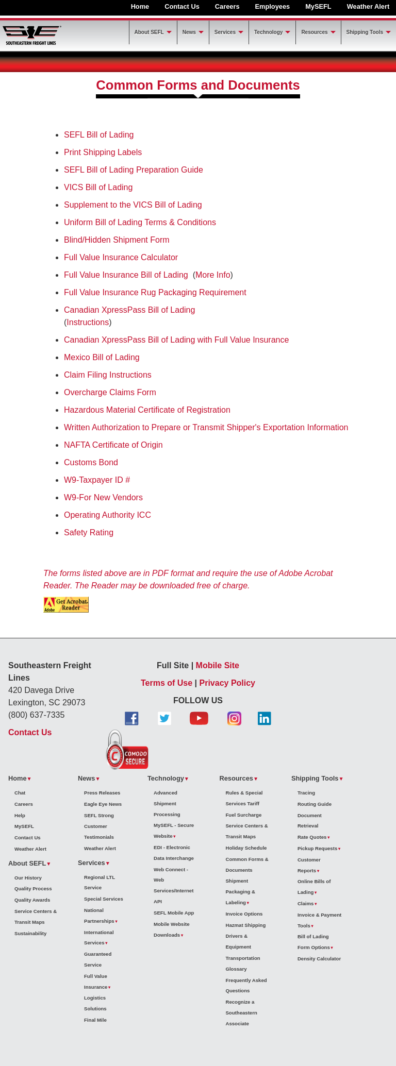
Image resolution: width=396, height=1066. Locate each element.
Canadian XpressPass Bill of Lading (129, 310)
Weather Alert (368, 6)
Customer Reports (309, 865)
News (189, 32)
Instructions (88, 322)
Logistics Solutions (95, 1003)
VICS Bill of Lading (98, 187)
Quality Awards (32, 900)
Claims (306, 903)
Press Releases (102, 793)
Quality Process (33, 888)
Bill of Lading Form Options (314, 942)
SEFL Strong (99, 815)
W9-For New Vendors (103, 497)
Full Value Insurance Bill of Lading (126, 274)
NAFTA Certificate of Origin (113, 445)
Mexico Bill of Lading (102, 357)
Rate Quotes (312, 837)
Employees (272, 6)
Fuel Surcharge (243, 815)
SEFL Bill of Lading (99, 134)
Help (19, 815)
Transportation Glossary (242, 963)
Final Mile (95, 1020)
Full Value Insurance (95, 981)
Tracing (306, 793)
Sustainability (30, 933)
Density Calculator (319, 958)
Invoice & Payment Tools (319, 920)
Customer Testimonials (99, 831)
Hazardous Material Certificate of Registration (147, 409)
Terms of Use (166, 683)
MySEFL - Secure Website (174, 830)
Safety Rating (88, 532)
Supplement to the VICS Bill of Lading (133, 204)
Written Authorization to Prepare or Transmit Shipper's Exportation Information (206, 427)
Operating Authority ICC (107, 515)
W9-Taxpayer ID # (97, 480)
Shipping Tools (364, 32)
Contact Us (182, 6)
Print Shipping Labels (103, 152)
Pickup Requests (317, 848)
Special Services (103, 899)
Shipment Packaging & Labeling (240, 891)
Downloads (167, 935)
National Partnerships (99, 915)
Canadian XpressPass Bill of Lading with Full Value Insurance (176, 339)
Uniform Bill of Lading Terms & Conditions (140, 222)
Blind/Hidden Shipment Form (117, 239)
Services (225, 32)
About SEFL (149, 32)
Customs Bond (91, 462)
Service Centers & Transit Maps (35, 916)
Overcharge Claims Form (110, 392)
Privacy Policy (228, 683)
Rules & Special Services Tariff (243, 798)
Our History (28, 878)
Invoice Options (243, 914)
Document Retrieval (310, 821)
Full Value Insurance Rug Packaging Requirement (155, 292)
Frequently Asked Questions (246, 985)
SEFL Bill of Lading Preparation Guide (133, 169)
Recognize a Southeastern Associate (241, 1012)
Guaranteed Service (97, 959)
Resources (314, 32)
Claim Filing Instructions (108, 374)
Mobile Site (217, 665)
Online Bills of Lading (314, 886)
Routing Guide (315, 804)
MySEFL (318, 6)
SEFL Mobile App (174, 913)
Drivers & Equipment (238, 941)
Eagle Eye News (103, 804)
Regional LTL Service (99, 882)
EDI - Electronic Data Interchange (174, 852)
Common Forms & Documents (246, 864)
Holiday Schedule (246, 848)
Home (140, 6)
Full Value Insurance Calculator (121, 257)
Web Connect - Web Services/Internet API (173, 885)
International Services (99, 937)
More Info (212, 274)
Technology (268, 32)
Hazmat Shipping (245, 925)
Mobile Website (172, 924)
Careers (227, 6)
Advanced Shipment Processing (167, 803)
